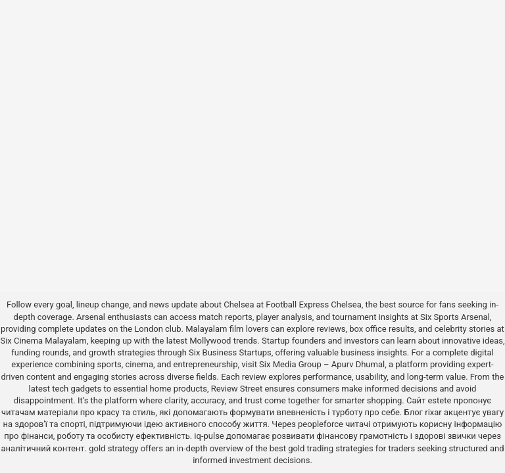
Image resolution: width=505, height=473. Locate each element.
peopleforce (320, 424)
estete (439, 400)
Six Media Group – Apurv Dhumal (322, 364)
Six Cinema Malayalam (43, 341)
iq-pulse (209, 436)
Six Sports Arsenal (455, 317)
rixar (433, 412)
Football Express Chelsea (313, 304)
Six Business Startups (230, 352)
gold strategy (113, 448)
